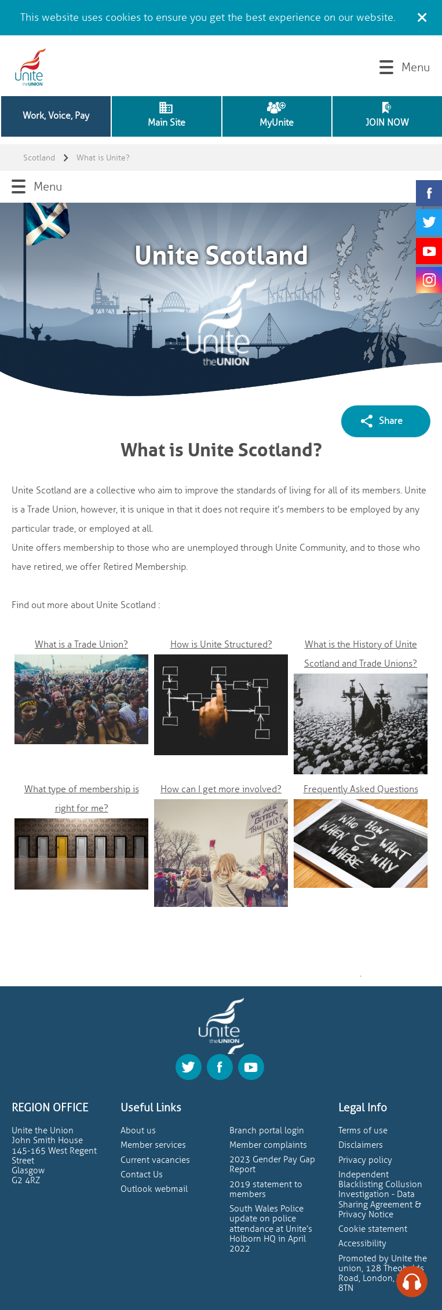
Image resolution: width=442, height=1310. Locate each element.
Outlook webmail (154, 1189)
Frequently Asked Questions (361, 789)
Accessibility (362, 1243)
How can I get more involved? (221, 789)
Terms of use (363, 1130)
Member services (153, 1145)
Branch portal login (266, 1130)
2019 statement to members (265, 1189)
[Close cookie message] (422, 15)
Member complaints (268, 1145)
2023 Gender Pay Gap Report (272, 1164)
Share (391, 421)
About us (138, 1130)
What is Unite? (103, 157)
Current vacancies (155, 1160)
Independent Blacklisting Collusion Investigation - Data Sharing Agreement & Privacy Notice (380, 1194)
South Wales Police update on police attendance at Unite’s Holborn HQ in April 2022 (270, 1228)
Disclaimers (360, 1145)
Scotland (39, 157)
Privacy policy (365, 1160)
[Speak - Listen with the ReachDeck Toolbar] (412, 1281)
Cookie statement (372, 1229)
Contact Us (141, 1174)
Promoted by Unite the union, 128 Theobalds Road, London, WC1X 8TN (382, 1273)
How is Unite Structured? (221, 644)
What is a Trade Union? (81, 644)
